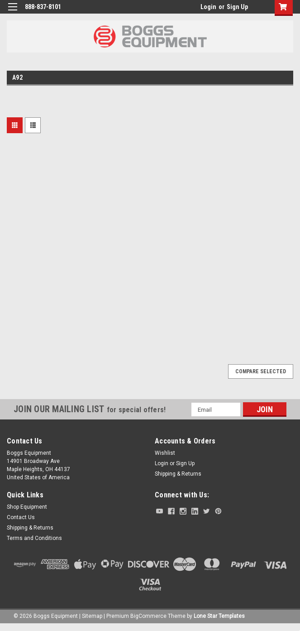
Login (208, 6)
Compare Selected (260, 371)
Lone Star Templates (219, 616)
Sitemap (92, 616)
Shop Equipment (27, 507)
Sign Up (237, 6)
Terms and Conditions (34, 538)
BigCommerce (148, 616)
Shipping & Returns (178, 474)
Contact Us (21, 517)
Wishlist (165, 453)
